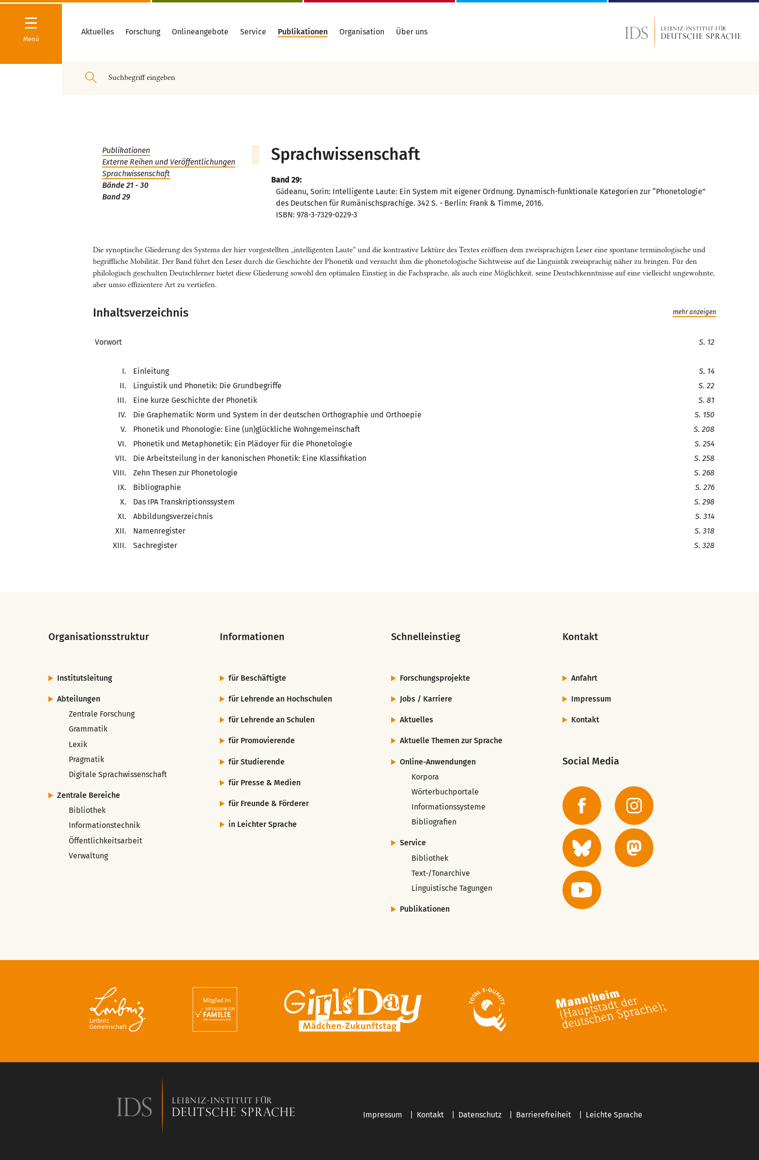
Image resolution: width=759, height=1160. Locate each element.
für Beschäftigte (257, 678)
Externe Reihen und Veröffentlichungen (168, 162)
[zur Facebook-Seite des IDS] (581, 805)
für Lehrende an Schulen (271, 719)
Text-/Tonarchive (440, 873)
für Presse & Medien (264, 782)
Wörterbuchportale (445, 791)
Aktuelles (416, 719)
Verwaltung (88, 855)
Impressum (591, 698)
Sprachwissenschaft (136, 173)
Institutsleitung (84, 678)
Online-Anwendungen (438, 761)
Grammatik (88, 728)
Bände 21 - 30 (125, 185)
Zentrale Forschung (102, 713)
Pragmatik (86, 759)
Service (413, 842)
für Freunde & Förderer (268, 803)
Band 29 (116, 196)
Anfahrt (584, 678)
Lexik (78, 744)
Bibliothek (87, 810)
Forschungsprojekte (435, 678)
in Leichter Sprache (262, 824)
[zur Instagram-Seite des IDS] (634, 805)
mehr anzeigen (694, 312)
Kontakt (585, 719)
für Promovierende (261, 740)
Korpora (425, 776)
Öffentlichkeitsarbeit (105, 840)
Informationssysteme (448, 806)
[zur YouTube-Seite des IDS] (581, 889)
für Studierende (256, 761)
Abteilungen (78, 698)
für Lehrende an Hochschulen (280, 698)
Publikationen (126, 150)
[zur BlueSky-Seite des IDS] (581, 847)
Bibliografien (433, 821)
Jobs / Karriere (426, 698)
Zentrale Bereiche (88, 795)
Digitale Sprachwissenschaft (118, 774)
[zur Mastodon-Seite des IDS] (634, 847)
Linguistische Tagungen (451, 888)
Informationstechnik (104, 825)
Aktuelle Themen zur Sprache (451, 740)
